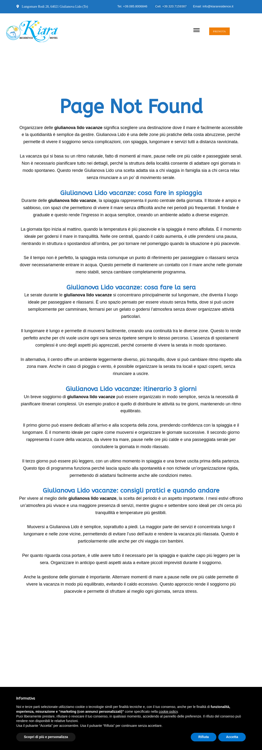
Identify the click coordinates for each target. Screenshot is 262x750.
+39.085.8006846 (135, 6)
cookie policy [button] (168, 711)
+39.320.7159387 (174, 6)
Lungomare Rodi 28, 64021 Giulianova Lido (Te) (52, 6)
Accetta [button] (232, 737)
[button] (219, 31)
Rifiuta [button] (203, 737)
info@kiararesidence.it (217, 6)
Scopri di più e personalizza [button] (46, 737)
